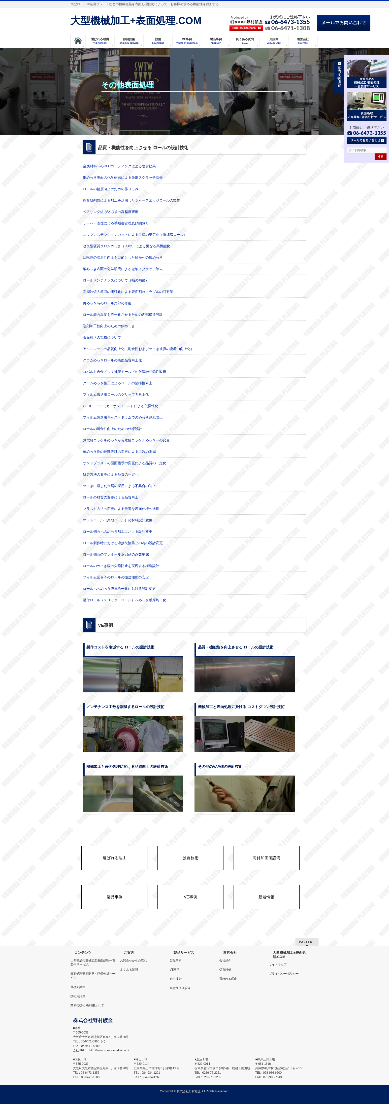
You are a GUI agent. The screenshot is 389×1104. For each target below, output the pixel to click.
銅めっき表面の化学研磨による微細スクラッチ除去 (123, 177)
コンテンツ (83, 953)
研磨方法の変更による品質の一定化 (110, 474)
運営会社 (230, 953)
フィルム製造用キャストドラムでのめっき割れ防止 (123, 417)
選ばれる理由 (115, 858)
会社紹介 (225, 960)
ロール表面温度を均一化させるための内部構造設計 (123, 315)
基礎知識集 (77, 987)
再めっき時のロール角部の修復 (107, 303)
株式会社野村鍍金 (189, 1091)
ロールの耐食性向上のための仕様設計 (112, 429)
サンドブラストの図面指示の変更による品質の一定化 (124, 463)
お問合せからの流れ (133, 960)
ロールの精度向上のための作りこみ (110, 189)
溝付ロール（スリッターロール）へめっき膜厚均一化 (124, 600)
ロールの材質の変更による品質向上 (110, 497)
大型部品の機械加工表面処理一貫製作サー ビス (92, 962)
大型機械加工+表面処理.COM (135, 20)
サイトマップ (278, 964)
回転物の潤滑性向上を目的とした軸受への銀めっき (123, 257)
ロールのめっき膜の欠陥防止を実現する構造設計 (121, 566)
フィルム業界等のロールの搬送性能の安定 (116, 577)
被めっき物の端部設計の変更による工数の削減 (119, 452)
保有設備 (225, 969)
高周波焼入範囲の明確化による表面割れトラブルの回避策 (128, 292)
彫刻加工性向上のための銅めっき (109, 326)
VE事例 (190, 897)
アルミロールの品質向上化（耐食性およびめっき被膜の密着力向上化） (138, 349)
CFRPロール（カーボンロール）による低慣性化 (120, 406)
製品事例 (115, 897)
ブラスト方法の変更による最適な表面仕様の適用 (121, 509)
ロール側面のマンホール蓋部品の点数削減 (116, 554)
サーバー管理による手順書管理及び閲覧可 (116, 223)
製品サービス (183, 953)
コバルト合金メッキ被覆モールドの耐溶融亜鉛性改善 (124, 372)
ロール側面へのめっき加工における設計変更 (117, 532)
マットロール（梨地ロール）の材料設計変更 (117, 520)
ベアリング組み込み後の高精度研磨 (110, 212)
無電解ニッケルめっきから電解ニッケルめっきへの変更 (126, 440)
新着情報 (266, 897)
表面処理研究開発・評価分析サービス (92, 975)
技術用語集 (77, 996)
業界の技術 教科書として (87, 1005)
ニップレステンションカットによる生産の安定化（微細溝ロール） (135, 235)
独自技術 (190, 858)
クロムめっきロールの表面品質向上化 (112, 360)
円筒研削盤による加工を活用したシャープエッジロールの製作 (131, 200)
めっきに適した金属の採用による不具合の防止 (119, 486)
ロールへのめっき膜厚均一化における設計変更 (119, 589)
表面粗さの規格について (102, 337)
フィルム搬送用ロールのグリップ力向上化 (116, 394)
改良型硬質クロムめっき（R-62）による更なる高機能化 (126, 246)
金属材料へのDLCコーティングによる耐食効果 (119, 166)
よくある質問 (129, 969)
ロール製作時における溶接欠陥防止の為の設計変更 (123, 543)
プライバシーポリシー (284, 973)
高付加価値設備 (266, 858)
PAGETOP (307, 941)
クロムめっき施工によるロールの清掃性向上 (117, 383)
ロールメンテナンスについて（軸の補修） (116, 280)
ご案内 (129, 953)
